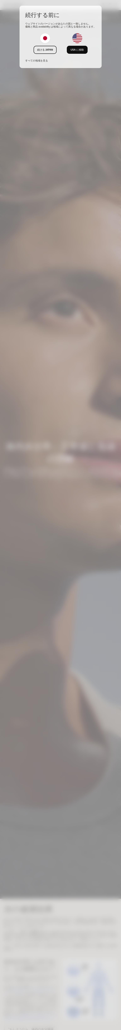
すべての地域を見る (36, 60)
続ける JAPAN (45, 49)
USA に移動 (77, 49)
